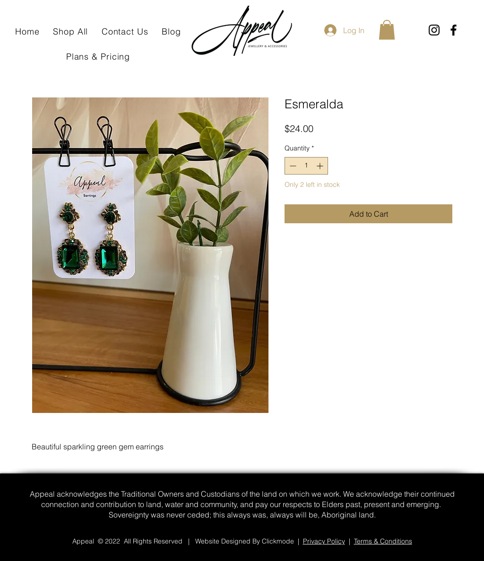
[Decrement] (292, 166)
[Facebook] (453, 30)
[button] (387, 30)
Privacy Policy (324, 541)
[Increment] (321, 166)
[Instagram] (434, 30)
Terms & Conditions (383, 541)
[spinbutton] (306, 166)
